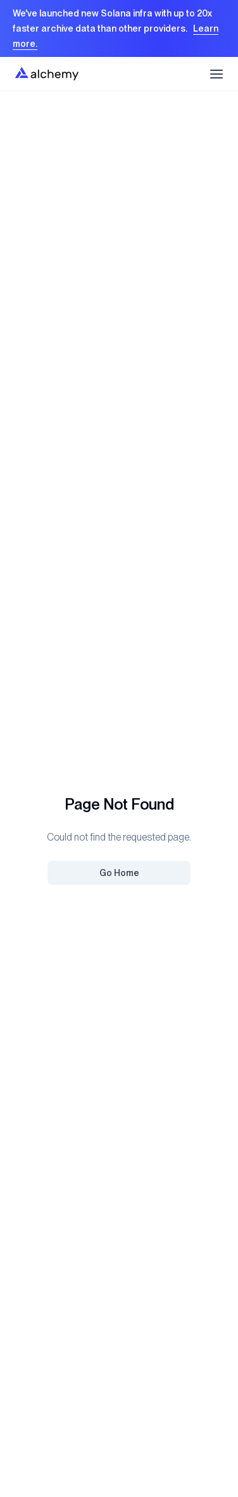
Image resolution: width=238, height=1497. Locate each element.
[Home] (46, 73)
